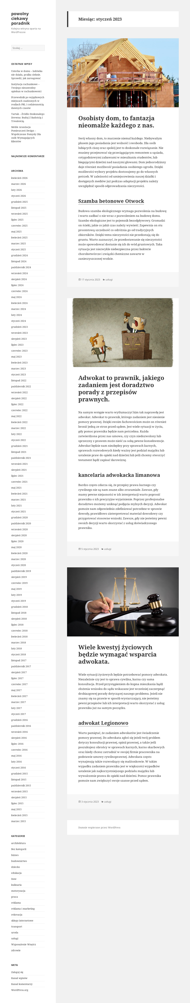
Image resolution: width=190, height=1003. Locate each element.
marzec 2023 (18, 368)
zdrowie (16, 950)
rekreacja (16, 914)
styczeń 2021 (18, 511)
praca (14, 896)
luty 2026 (16, 189)
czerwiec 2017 (19, 684)
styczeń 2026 (18, 195)
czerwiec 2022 (19, 410)
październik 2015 (21, 785)
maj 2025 (16, 231)
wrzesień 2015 (19, 791)
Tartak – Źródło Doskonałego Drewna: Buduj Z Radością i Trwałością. (27, 117)
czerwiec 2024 (19, 291)
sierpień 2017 (19, 672)
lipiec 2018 (17, 624)
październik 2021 (21, 457)
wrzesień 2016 (19, 731)
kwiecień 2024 (19, 303)
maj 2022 (16, 416)
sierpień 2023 (19, 338)
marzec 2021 (18, 499)
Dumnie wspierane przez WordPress (99, 827)
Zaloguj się (17, 972)
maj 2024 (16, 297)
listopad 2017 (18, 660)
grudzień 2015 (19, 773)
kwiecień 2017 (19, 696)
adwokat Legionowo (103, 722)
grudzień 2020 (19, 517)
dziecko (15, 867)
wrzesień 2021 (19, 463)
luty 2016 (16, 761)
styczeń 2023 (18, 374)
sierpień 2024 (19, 279)
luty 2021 (16, 505)
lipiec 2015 (17, 803)
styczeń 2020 (18, 565)
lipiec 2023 (17, 344)
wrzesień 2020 (19, 529)
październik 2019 (21, 571)
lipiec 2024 (17, 285)
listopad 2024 (18, 261)
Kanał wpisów (19, 978)
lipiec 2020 (17, 541)
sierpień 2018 (19, 618)
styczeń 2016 (18, 767)
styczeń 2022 (18, 440)
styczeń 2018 (18, 654)
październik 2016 (21, 725)
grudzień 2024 (19, 255)
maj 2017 (16, 690)
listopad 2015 (18, 779)
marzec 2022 (18, 428)
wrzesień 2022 (19, 392)
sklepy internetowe (22, 920)
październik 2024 (21, 267)
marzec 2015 (18, 821)
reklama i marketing (23, 908)
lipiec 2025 (17, 219)
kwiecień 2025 (19, 237)
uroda (14, 932)
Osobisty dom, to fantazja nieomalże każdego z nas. (116, 121)
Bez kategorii (18, 849)
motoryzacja (18, 890)
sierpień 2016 (19, 737)
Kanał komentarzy (22, 984)
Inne (14, 878)
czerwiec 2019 (19, 583)
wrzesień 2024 (19, 273)
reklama (16, 902)
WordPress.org (19, 990)
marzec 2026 (18, 183)
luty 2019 (16, 594)
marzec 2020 (18, 559)
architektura (18, 843)
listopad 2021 (18, 452)
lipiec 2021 (17, 475)
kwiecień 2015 (19, 815)
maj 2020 (16, 547)
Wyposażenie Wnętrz (23, 944)
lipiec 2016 (17, 743)
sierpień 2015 (19, 797)
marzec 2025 (18, 243)
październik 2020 (21, 523)
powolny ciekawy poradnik (20, 18)
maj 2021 (16, 487)
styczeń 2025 (18, 249)
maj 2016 (16, 755)
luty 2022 (16, 434)
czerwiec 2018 (19, 630)
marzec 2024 (18, 309)
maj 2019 (16, 589)
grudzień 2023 (19, 326)
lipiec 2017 (17, 678)
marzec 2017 (18, 702)
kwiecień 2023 (19, 362)
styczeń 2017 (18, 714)
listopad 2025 (18, 207)
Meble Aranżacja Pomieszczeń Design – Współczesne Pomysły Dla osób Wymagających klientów (26, 134)
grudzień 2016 (19, 720)
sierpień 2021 (19, 469)
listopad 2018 (18, 612)
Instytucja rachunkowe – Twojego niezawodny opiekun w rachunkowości (26, 88)
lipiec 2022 (17, 404)
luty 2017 (16, 708)
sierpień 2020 (19, 535)
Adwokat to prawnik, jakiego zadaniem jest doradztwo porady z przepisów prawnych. (121, 388)
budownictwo (19, 861)
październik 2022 (21, 386)
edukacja (16, 873)
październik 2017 (21, 666)
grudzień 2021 (19, 446)
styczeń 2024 (18, 320)
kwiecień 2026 (19, 178)
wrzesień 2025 (19, 213)
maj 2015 (16, 809)
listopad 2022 (18, 380)
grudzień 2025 (19, 201)
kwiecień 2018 (19, 636)
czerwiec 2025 (19, 225)
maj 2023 (16, 356)
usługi (14, 938)
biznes (15, 855)
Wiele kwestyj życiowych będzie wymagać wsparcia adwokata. (117, 654)
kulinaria (16, 884)
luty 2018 (16, 648)
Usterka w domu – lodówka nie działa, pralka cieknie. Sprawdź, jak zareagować (26, 74)
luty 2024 (16, 315)
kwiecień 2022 (19, 422)
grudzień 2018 (19, 606)
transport (16, 926)
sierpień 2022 (19, 398)
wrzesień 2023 (19, 332)
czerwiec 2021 (19, 481)
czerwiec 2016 (19, 749)
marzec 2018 (18, 642)
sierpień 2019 (19, 577)
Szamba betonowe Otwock (111, 201)
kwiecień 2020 (19, 553)
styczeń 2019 (18, 600)
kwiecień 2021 (19, 493)
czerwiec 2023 (19, 350)
